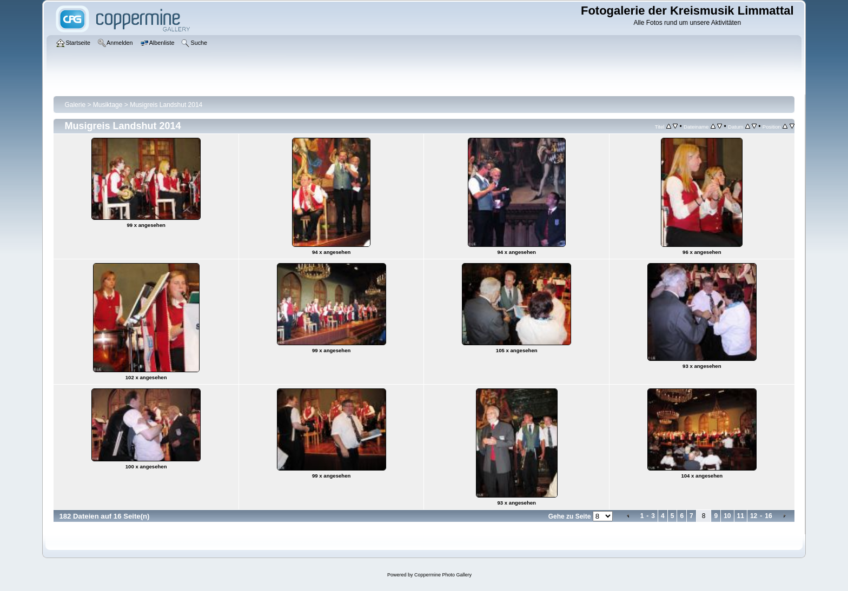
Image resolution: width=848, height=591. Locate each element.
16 (768, 516)
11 (740, 516)
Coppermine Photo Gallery (443, 574)
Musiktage (108, 105)
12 (753, 516)
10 (727, 516)
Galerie (74, 105)
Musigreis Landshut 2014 (166, 105)
